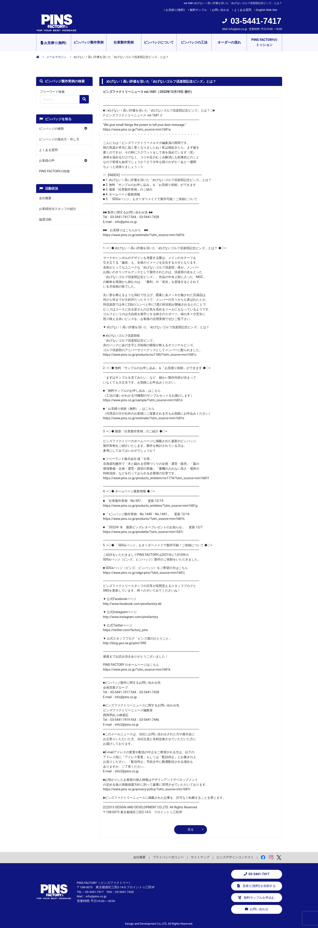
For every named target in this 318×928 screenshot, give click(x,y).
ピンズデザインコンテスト (235, 857)
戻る (190, 829)
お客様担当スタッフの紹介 (57, 209)
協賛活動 (45, 219)
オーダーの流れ (229, 42)
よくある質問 (242, 10)
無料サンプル (198, 10)
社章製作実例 (124, 42)
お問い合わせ (220, 10)
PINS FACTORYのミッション (264, 42)
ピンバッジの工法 (194, 42)
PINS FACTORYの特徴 (54, 171)
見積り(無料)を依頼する (256, 886)
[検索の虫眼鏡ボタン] (84, 99)
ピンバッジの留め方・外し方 (59, 139)
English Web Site (266, 10)
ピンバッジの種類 (51, 129)
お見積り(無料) (175, 10)
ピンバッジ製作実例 (88, 42)
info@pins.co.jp (238, 29)
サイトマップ (200, 857)
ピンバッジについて (159, 42)
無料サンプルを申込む (256, 898)
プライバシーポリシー (168, 857)
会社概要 (45, 198)
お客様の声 (47, 161)
